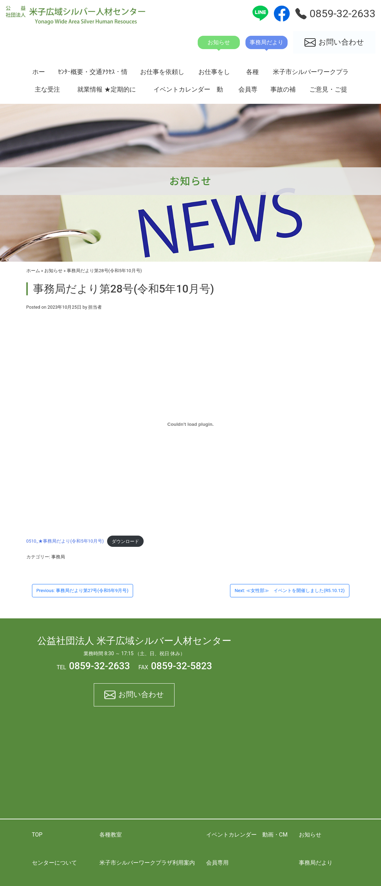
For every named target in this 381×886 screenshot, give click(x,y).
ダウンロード (125, 541)
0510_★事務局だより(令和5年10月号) (65, 541)
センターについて (54, 862)
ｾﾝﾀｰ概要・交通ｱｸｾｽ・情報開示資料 (92, 74)
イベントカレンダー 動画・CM (188, 92)
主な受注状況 (47, 92)
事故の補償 (283, 92)
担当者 (95, 307)
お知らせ (53, 270)
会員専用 (247, 92)
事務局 (58, 556)
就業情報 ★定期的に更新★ (106, 92)
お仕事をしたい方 (214, 74)
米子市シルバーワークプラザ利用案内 (311, 74)
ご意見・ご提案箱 (328, 92)
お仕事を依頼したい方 (162, 74)
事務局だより (316, 862)
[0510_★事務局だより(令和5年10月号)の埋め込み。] (190, 424)
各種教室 (252, 74)
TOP (37, 834)
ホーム (38, 74)
